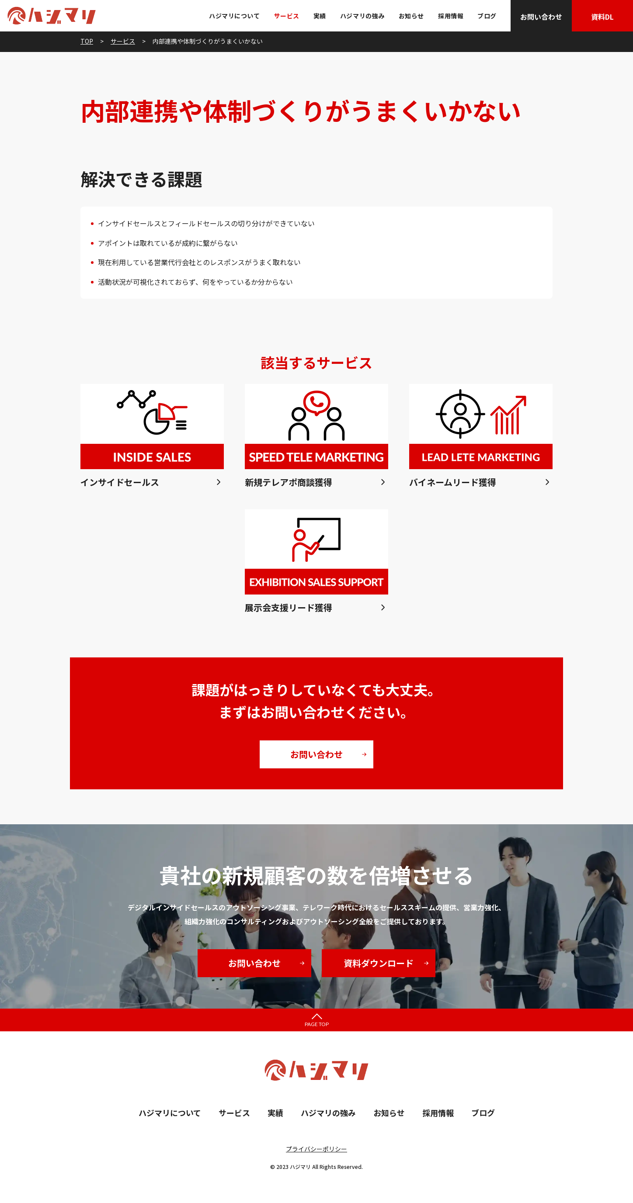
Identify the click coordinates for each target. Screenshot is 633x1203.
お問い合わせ (541, 16)
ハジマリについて (234, 15)
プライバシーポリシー (316, 1148)
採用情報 (450, 15)
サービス (286, 15)
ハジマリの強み (362, 15)
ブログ (487, 15)
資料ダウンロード (379, 963)
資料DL (602, 16)
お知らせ (411, 15)
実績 (319, 15)
